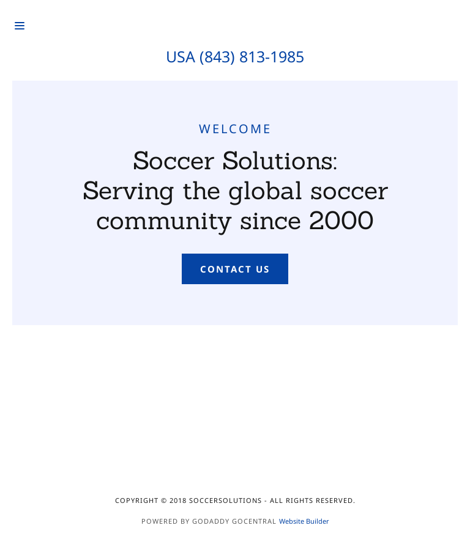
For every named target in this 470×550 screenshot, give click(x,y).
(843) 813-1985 (252, 56)
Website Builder (304, 521)
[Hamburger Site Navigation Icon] (42, 25)
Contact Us (235, 269)
